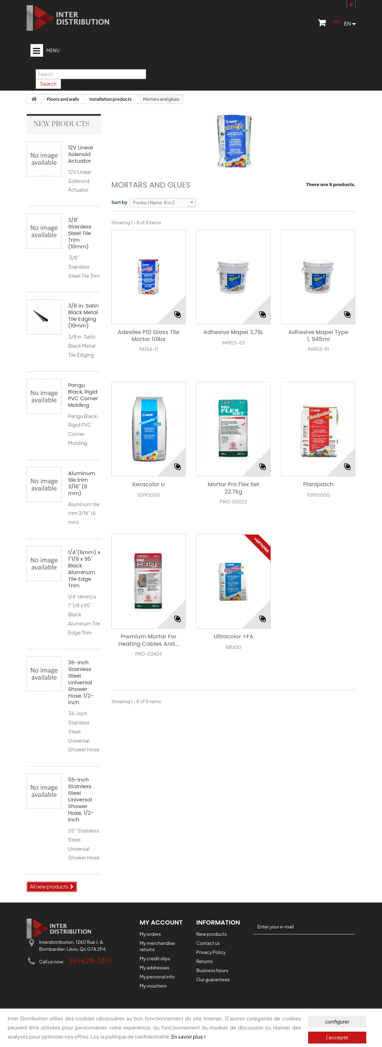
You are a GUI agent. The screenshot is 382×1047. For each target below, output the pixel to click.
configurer (338, 1022)
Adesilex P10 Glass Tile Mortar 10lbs (148, 336)
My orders (150, 934)
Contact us (208, 943)
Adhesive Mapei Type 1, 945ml (318, 336)
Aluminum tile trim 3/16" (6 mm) (81, 483)
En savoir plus (188, 1037)
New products (62, 124)
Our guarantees (213, 979)
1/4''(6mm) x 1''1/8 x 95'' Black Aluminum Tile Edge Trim (84, 569)
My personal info (157, 976)
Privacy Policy (210, 952)
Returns (204, 961)
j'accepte (338, 1037)
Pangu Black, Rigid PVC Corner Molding (83, 395)
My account (161, 922)
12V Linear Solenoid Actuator (80, 154)
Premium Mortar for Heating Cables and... (148, 640)
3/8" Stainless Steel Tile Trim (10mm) (79, 233)
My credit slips (155, 958)
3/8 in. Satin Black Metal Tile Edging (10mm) (83, 315)
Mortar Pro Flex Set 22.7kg (233, 488)
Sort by (119, 202)
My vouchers (153, 986)
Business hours (212, 970)
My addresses (154, 967)
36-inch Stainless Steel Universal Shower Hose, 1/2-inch (81, 682)
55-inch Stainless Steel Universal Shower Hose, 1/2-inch (81, 799)
